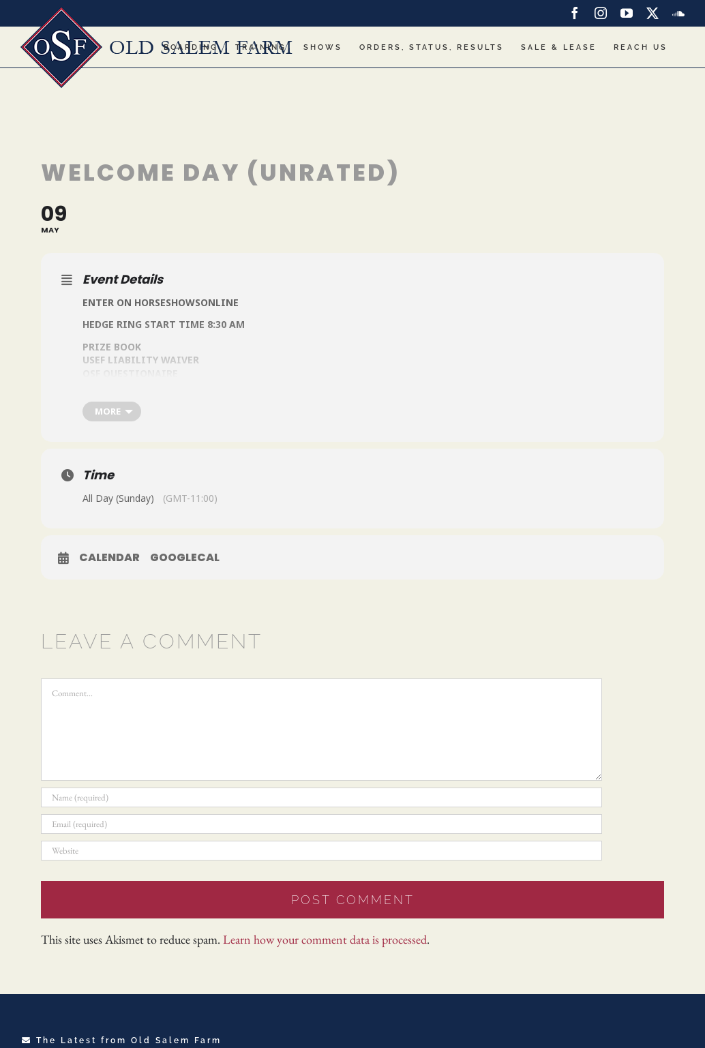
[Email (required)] (321, 824)
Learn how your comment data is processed (325, 939)
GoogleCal (185, 558)
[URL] (321, 850)
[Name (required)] (321, 797)
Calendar (109, 558)
